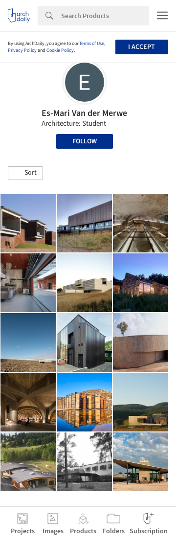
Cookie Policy (60, 50)
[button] (25, 173)
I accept (141, 47)
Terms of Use (91, 43)
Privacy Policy (22, 50)
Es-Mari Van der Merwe (84, 113)
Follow (84, 141)
